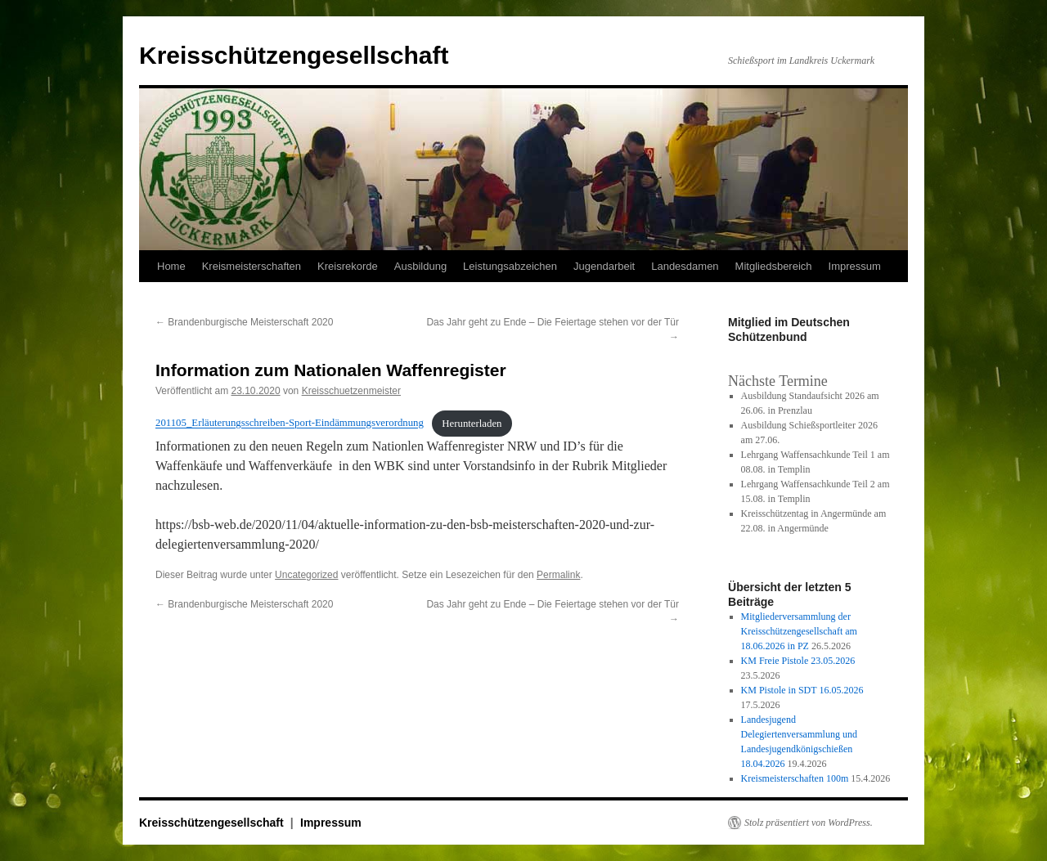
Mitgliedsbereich (773, 266)
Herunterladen (471, 423)
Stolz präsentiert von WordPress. (808, 822)
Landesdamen (684, 266)
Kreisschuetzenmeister (351, 391)
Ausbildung (420, 266)
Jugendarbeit (604, 266)
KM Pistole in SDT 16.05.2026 (802, 690)
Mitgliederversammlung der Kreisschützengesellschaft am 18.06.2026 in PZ (799, 631)
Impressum (855, 266)
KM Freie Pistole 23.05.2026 (798, 660)
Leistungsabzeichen (510, 266)
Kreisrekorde (347, 266)
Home (171, 266)
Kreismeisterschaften (251, 266)
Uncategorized (306, 575)
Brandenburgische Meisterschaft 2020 (244, 322)
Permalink (558, 575)
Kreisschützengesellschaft (293, 55)
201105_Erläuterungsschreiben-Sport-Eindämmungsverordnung (289, 423)
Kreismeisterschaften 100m (795, 778)
